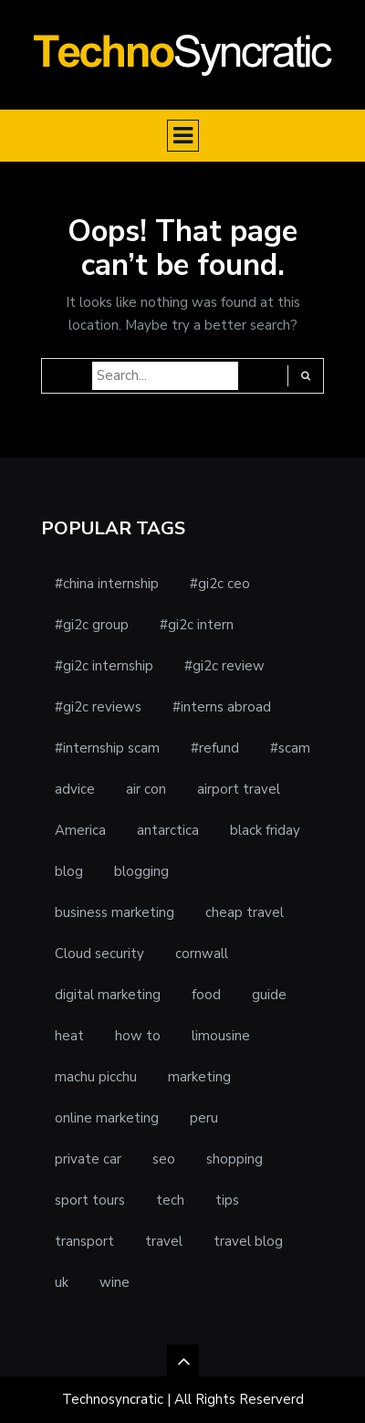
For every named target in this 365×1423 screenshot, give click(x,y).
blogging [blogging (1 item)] (141, 871)
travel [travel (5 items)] (163, 1241)
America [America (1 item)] (80, 830)
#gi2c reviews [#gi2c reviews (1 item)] (98, 707)
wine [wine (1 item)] (114, 1282)
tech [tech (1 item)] (170, 1200)
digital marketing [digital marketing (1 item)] (108, 995)
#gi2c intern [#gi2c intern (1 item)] (197, 625)
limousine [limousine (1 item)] (221, 1036)
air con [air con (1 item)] (146, 789)
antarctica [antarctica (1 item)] (168, 830)
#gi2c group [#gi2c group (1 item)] (92, 625)
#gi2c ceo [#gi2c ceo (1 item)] (220, 583)
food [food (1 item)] (206, 995)
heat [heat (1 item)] (69, 1036)
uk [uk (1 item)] (61, 1282)
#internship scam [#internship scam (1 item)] (107, 748)
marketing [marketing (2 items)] (199, 1077)
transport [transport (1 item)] (84, 1241)
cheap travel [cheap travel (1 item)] (244, 912)
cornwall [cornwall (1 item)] (201, 953)
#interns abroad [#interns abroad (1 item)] (221, 707)
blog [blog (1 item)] (69, 871)
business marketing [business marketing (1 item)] (114, 912)
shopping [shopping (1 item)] (234, 1159)
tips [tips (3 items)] (227, 1200)
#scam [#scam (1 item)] (290, 748)
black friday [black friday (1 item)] (265, 830)
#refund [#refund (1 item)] (215, 748)
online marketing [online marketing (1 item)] (107, 1118)
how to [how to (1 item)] (138, 1036)
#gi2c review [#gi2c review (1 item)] (224, 666)
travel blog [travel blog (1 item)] (248, 1241)
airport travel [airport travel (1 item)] (238, 789)
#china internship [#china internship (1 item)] (107, 583)
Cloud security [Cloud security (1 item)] (99, 953)
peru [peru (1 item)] (204, 1118)
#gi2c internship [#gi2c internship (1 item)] (104, 666)
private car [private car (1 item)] (88, 1159)
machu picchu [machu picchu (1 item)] (96, 1077)
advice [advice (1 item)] (75, 789)
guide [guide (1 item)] (269, 995)
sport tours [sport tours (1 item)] (90, 1200)
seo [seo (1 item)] (163, 1159)
